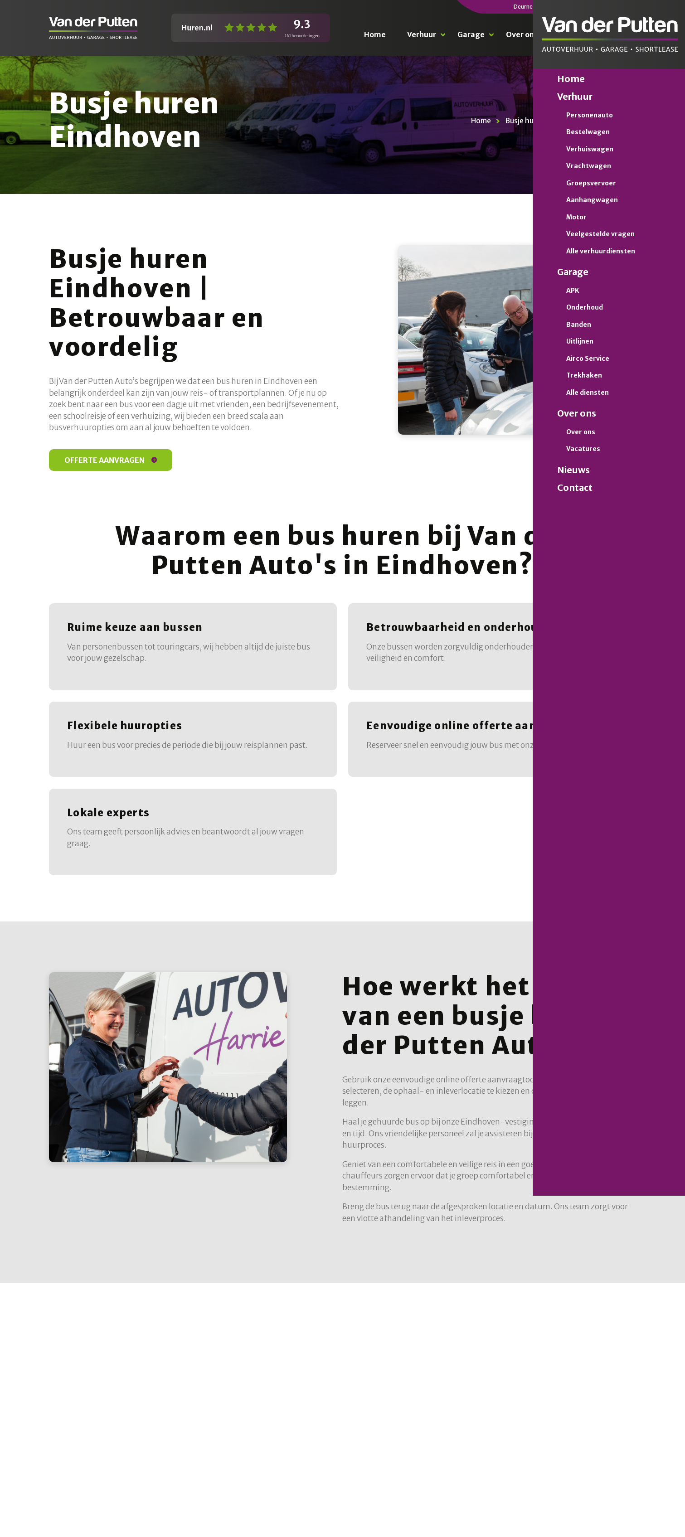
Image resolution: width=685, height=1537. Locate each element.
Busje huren (525, 120)
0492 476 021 (618, 6)
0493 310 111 (553, 6)
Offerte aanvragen (110, 460)
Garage (471, 34)
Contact (621, 34)
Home (375, 34)
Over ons (522, 34)
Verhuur (421, 34)
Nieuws (572, 34)
